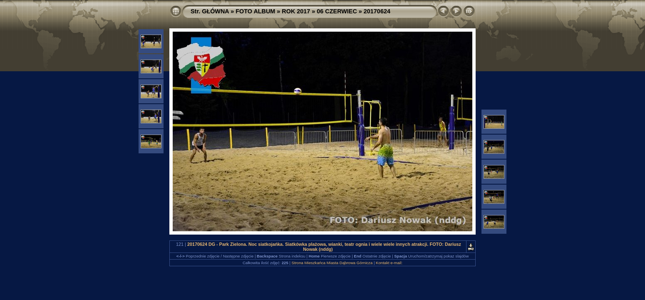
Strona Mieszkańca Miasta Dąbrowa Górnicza (332, 262)
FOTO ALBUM (255, 11)
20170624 (377, 11)
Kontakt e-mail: (389, 262)
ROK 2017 (296, 11)
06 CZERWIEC (337, 11)
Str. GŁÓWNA (210, 11)
